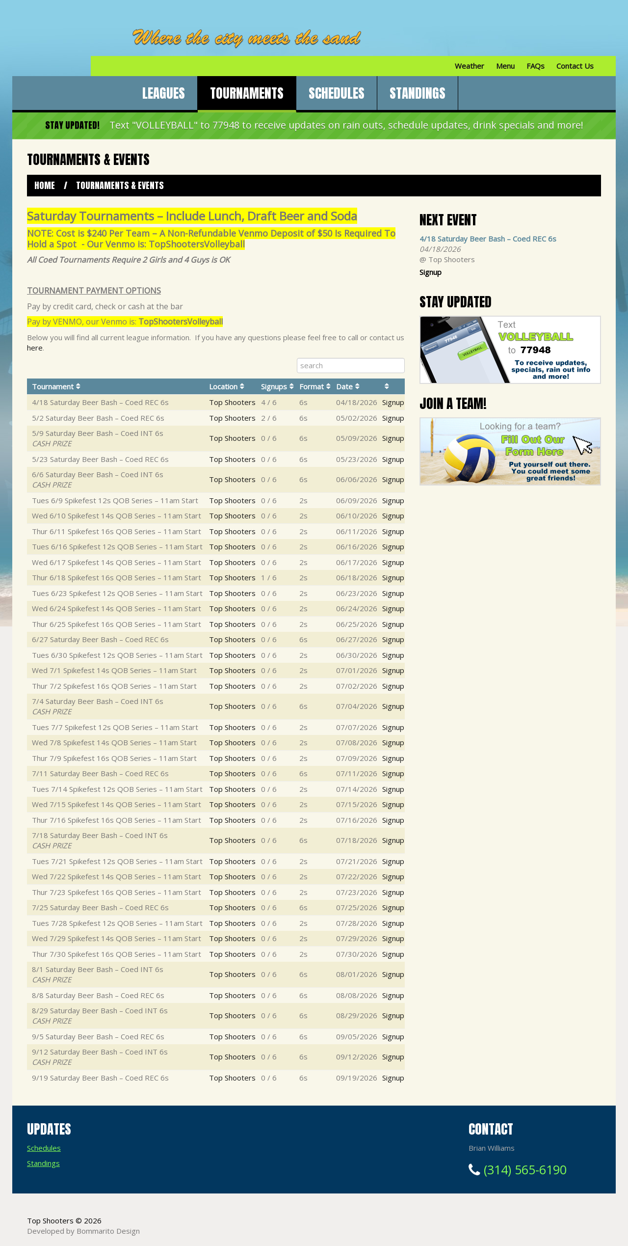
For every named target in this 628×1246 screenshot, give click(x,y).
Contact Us (575, 66)
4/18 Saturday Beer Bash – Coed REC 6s (487, 239)
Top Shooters (232, 402)
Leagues (163, 93)
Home (44, 185)
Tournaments (247, 93)
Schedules (337, 93)
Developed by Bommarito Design (83, 1231)
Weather (469, 66)
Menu (505, 66)
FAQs (535, 66)
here (35, 347)
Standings (417, 93)
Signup (393, 402)
